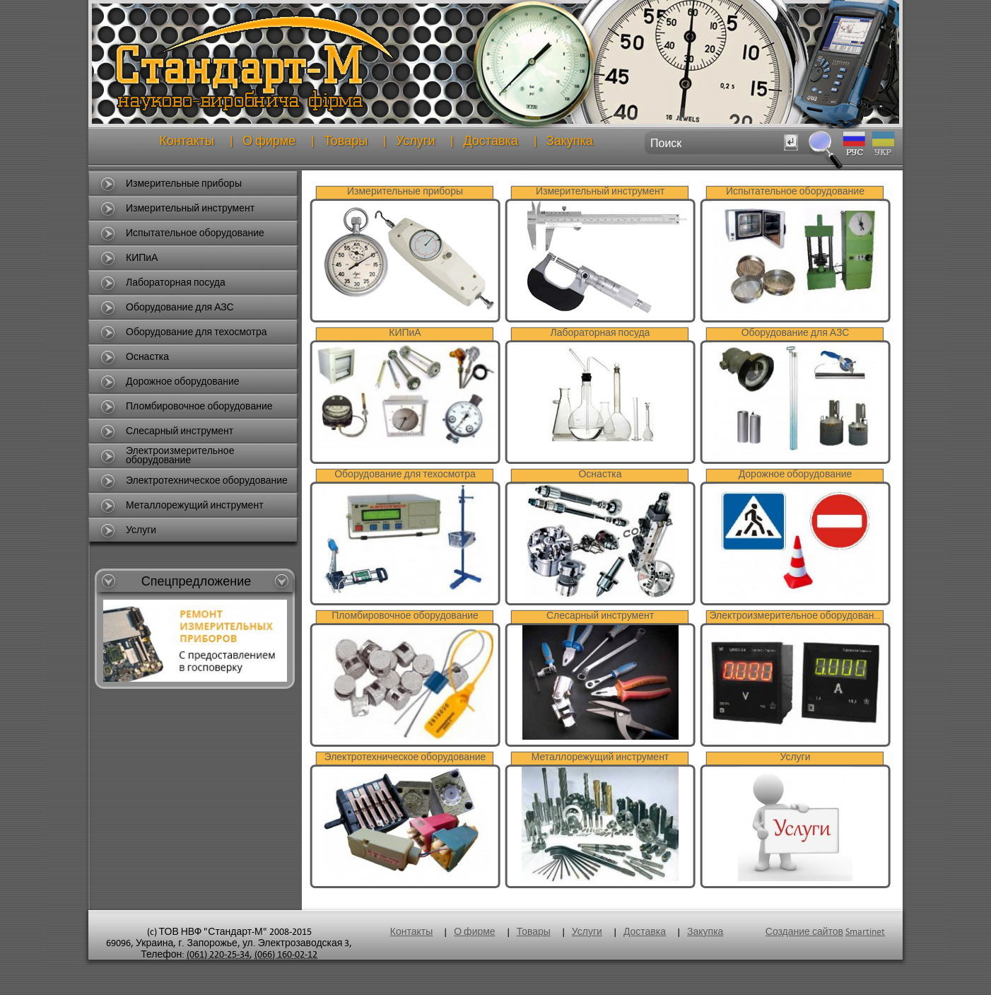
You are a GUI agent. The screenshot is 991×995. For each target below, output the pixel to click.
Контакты (186, 141)
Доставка (490, 141)
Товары (346, 141)
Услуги (415, 141)
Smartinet (865, 931)
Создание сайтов (804, 931)
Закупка (569, 141)
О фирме (268, 141)
